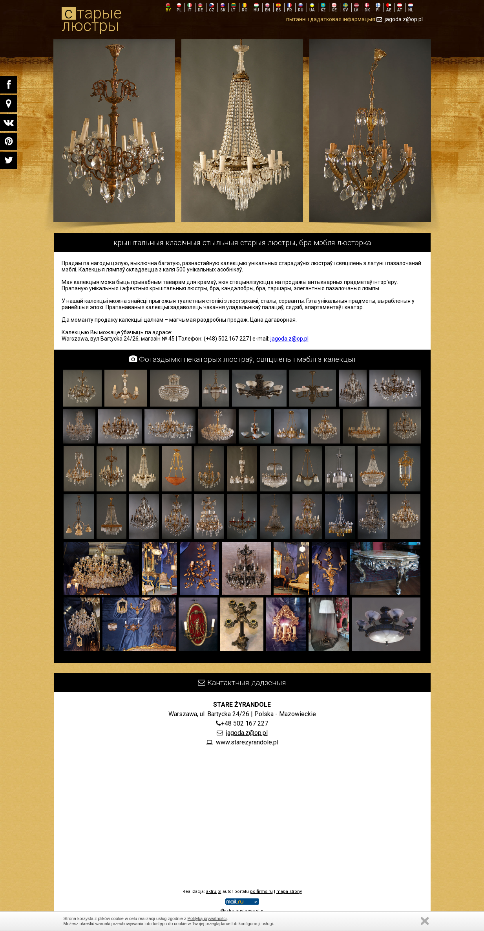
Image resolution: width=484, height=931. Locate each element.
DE (200, 7)
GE (334, 7)
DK (367, 7)
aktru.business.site (242, 910)
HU (256, 7)
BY (168, 7)
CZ (211, 7)
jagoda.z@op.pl (399, 19)
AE (388, 7)
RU (300, 7)
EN (267, 7)
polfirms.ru (261, 891)
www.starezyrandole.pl (247, 742)
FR (289, 7)
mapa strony (289, 891)
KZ (323, 7)
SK (222, 7)
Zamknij (425, 921)
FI (378, 7)
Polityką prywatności (207, 918)
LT (233, 7)
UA (312, 7)
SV (345, 7)
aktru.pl (213, 891)
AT (399, 7)
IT (189, 7)
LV (356, 7)
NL (410, 7)
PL (179, 7)
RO (245, 7)
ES (278, 7)
